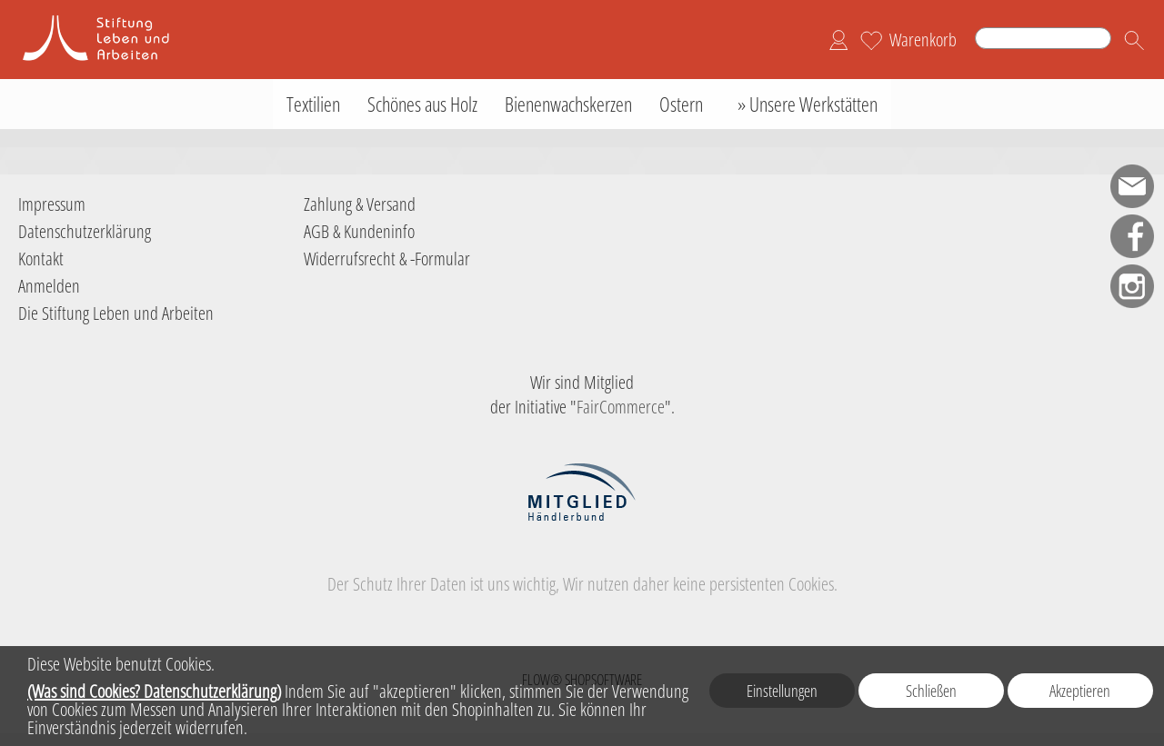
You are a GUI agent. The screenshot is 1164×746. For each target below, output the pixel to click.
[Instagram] (1132, 286)
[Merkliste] (871, 40)
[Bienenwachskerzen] (568, 104)
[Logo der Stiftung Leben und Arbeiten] (109, 19)
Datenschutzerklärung (84, 231)
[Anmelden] (838, 40)
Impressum (51, 204)
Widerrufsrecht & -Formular (387, 258)
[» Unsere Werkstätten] (804, 104)
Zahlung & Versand (360, 204)
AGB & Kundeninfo (359, 231)
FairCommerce (621, 406)
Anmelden (49, 286)
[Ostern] (681, 104)
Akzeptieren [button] (1079, 690)
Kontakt (41, 258)
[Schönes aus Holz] (422, 104)
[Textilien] (313, 104)
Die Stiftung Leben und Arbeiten (116, 313)
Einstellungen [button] (782, 690)
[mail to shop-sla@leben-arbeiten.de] (1132, 186)
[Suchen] (1043, 38)
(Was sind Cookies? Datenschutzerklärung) (154, 691)
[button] (1134, 40)
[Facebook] (1132, 236)
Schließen (931, 690)
